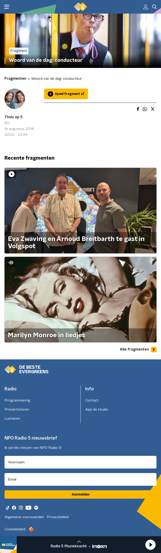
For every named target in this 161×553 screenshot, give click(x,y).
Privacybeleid (58, 517)
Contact (92, 400)
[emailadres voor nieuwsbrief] (80, 479)
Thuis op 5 (14, 117)
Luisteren (12, 418)
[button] (150, 544)
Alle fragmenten (138, 349)
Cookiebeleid (15, 529)
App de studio (96, 409)
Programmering (17, 400)
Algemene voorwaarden (24, 517)
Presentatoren (17, 409)
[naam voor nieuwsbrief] (80, 462)
